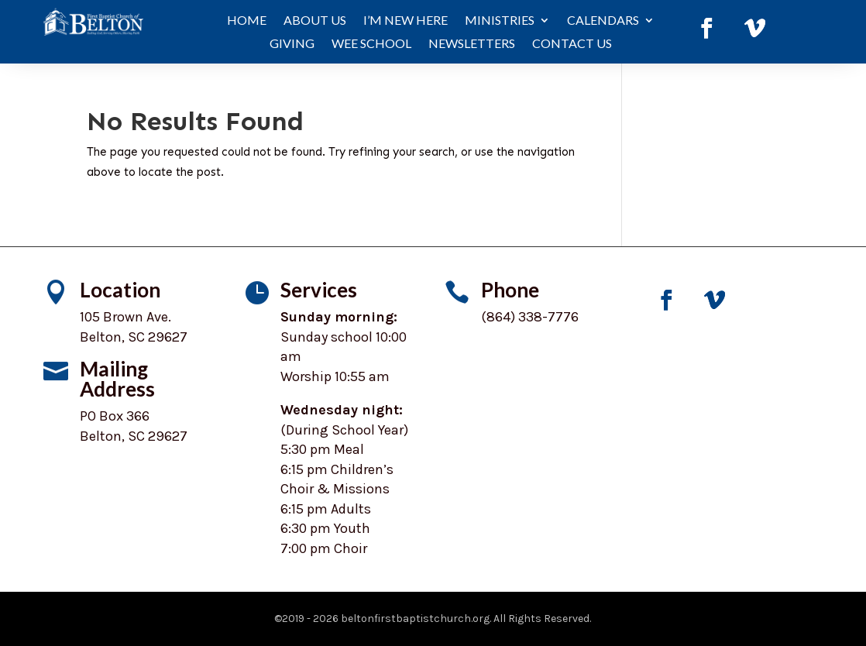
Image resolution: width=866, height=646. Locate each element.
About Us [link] (315, 21)
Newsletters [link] (471, 44)
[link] (706, 29)
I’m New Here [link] (405, 21)
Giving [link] (292, 44)
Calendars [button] (603, 21)
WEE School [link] (371, 44)
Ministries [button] (499, 21)
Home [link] (246, 21)
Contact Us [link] (572, 44)
